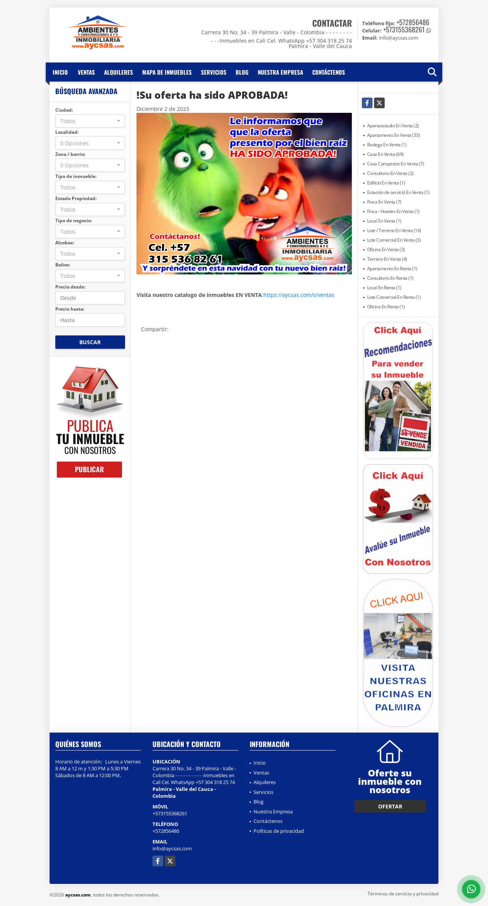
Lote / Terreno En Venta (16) (394, 230)
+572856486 (412, 22)
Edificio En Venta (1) (386, 183)
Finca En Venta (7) (384, 202)
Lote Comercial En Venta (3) (394, 240)
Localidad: (67, 132)
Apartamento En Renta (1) (392, 268)
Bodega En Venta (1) (387, 144)
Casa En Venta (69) (385, 154)
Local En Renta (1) (384, 287)
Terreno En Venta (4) (387, 259)
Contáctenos (328, 72)
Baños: (62, 264)
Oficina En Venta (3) (386, 249)
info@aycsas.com (172, 848)
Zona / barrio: (70, 154)
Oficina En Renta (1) (386, 306)
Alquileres (118, 72)
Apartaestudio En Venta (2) (393, 125)
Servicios (213, 72)
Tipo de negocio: (73, 220)
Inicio (60, 72)
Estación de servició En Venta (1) (398, 192)
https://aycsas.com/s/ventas (298, 294)
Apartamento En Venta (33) (393, 135)
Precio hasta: (69, 309)
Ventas (86, 72)
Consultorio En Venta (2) (390, 173)
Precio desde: (70, 287)
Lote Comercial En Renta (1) (394, 297)
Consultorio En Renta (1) (390, 278)
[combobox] (90, 121)
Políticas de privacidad (279, 830)
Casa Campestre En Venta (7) (395, 163)
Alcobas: (64, 242)
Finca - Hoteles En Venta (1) (393, 211)
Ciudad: (64, 110)
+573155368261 (404, 29)
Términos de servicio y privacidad (403, 893)
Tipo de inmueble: (75, 176)
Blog (242, 72)
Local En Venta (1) (384, 221)
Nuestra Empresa (280, 72)
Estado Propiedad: (75, 198)
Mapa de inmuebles (167, 72)
